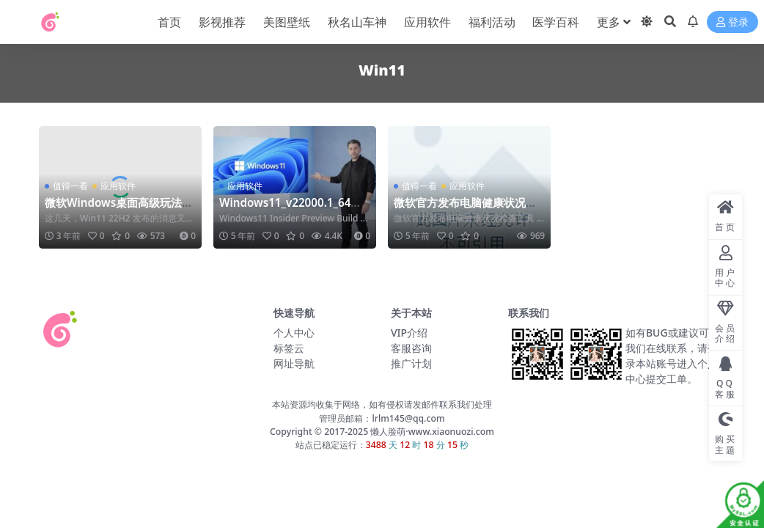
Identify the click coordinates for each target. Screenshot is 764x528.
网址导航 (294, 363)
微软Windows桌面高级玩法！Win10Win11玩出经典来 (119, 209)
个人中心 (294, 333)
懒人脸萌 (386, 431)
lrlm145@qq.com (408, 418)
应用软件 (118, 186)
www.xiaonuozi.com (451, 431)
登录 (732, 22)
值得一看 (70, 186)
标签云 (288, 348)
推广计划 (411, 363)
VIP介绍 (409, 333)
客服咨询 (411, 348)
